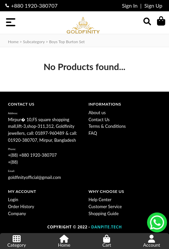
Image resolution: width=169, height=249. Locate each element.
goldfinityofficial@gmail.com (34, 177)
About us (97, 112)
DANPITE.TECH (106, 227)
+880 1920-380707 (34, 5)
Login (13, 199)
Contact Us (98, 119)
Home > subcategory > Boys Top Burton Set (46, 41)
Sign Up (153, 5)
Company (17, 213)
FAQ (92, 133)
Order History (21, 206)
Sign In (129, 5)
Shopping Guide (103, 213)
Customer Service (105, 206)
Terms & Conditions (107, 126)
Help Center (99, 199)
